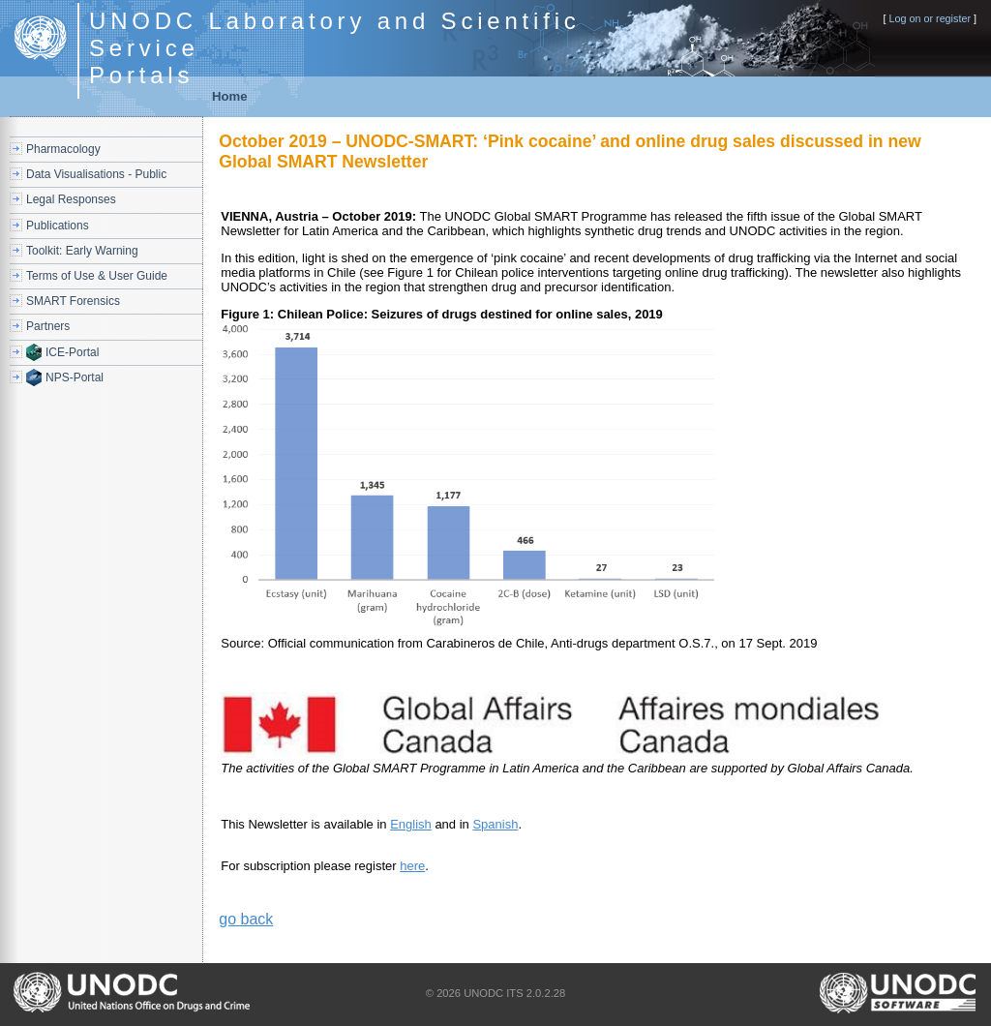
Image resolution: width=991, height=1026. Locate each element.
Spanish (495, 824)
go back (246, 919)
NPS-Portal (74, 377)
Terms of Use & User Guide (96, 276)
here (412, 866)
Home (230, 96)
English (411, 824)
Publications (57, 225)
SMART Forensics (73, 301)
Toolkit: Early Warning (82, 250)
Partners (48, 326)
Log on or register (929, 18)
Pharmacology (63, 149)
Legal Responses (71, 199)
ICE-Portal (72, 352)
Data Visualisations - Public (96, 174)
